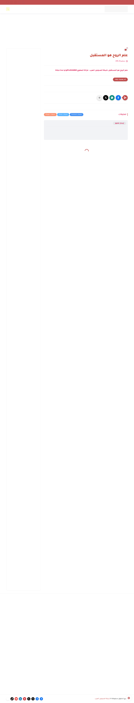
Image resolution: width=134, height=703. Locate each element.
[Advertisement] (67, 32)
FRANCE (75, 9)
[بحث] (7, 9)
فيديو (27, 9)
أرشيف (117, 2)
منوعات (37, 9)
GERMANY (55, 9)
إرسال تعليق (119, 123)
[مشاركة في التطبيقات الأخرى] (99, 97)
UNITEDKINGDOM (94, 9)
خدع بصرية (46, 9)
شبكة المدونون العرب (102, 699)
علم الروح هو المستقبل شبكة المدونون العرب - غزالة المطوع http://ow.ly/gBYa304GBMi (91, 70)
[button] (118, 97)
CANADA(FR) (65, 9)
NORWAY (83, 9)
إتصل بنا (124, 2)
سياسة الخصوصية (91, 2)
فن (32, 9)
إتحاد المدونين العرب (106, 2)
